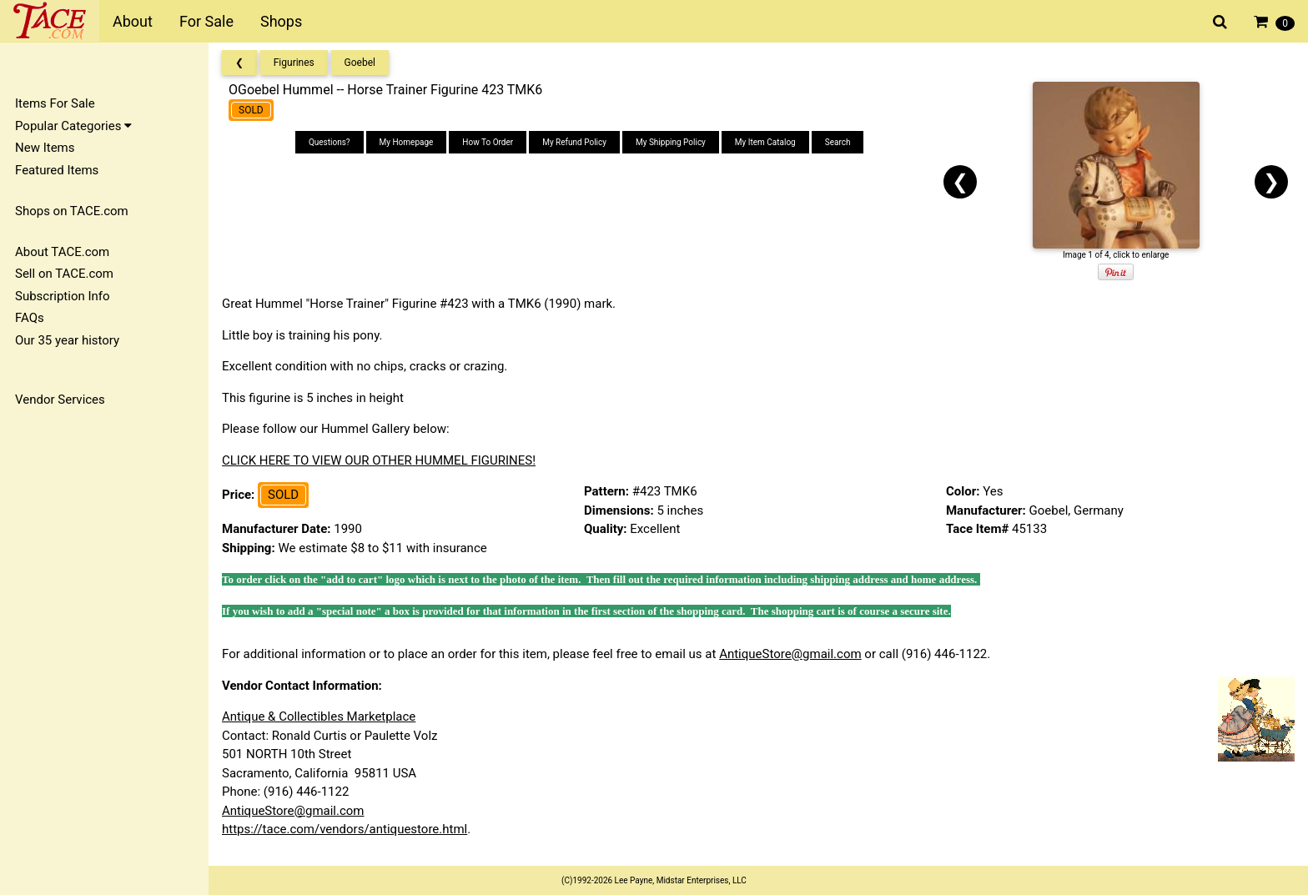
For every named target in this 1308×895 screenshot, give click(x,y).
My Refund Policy (574, 142)
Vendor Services (60, 399)
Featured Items (56, 170)
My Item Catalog (765, 142)
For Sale (206, 21)
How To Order (487, 142)
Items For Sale (55, 103)
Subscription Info (62, 296)
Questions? (329, 142)
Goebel (360, 62)
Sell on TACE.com (64, 273)
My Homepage (407, 142)
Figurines (294, 62)
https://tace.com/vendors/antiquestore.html (344, 829)
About (133, 21)
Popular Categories (73, 125)
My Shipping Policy (671, 142)
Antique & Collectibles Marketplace (318, 716)
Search (838, 142)
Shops (281, 21)
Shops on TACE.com (71, 211)
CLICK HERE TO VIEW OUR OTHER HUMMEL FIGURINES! (379, 460)
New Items (44, 147)
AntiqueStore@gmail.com (790, 653)
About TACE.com (62, 251)
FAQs (29, 317)
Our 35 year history (67, 340)
